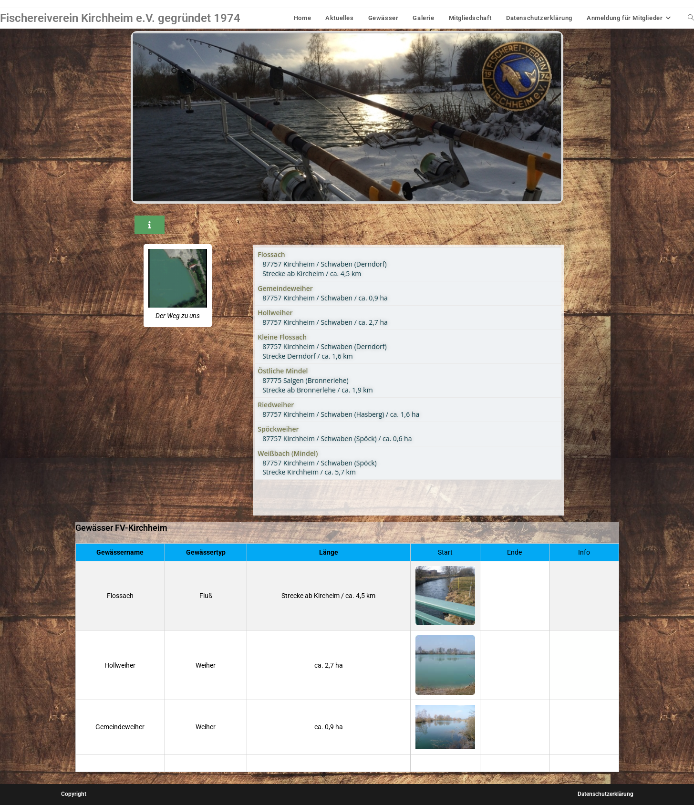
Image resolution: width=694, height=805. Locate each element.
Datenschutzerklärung (605, 794)
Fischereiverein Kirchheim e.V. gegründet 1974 (120, 18)
